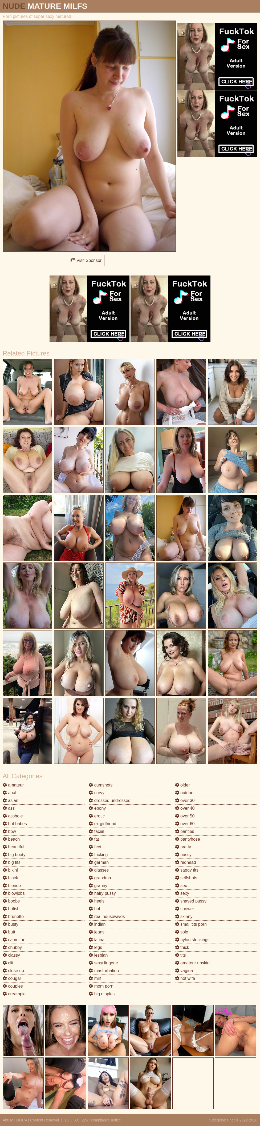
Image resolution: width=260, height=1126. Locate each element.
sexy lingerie (103, 963)
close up (13, 970)
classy (11, 955)
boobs (11, 901)
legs (95, 947)
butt (9, 932)
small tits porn (191, 924)
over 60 (185, 823)
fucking (98, 854)
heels (96, 901)
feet (95, 847)
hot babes (15, 823)
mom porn (101, 986)
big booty (14, 854)
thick (182, 947)
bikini (10, 870)
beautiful (13, 847)
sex (181, 885)
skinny (184, 916)
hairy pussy (102, 893)
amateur (13, 785)
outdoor (185, 792)
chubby (12, 947)
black (10, 878)
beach (11, 839)
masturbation (104, 970)
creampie (14, 994)
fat (94, 839)
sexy (182, 893)
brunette (13, 916)
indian (97, 924)
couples (13, 986)
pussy (183, 854)
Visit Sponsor (86, 260)
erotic (97, 816)
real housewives (107, 916)
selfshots (186, 878)
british (11, 909)
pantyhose (187, 839)
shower (184, 909)
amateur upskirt (192, 963)
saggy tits (186, 870)
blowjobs (14, 893)
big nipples (102, 994)
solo (181, 932)
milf (95, 978)
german (99, 862)
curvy (96, 792)
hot (94, 909)
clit (8, 963)
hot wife (185, 978)
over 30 (185, 800)
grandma (100, 878)
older (182, 785)
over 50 (185, 816)
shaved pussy (190, 901)
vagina (184, 970)
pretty (183, 847)
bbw (9, 831)
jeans (96, 932)
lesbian (98, 955)
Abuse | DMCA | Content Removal (31, 1120)
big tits (12, 862)
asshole (13, 816)
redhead (185, 862)
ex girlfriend (102, 823)
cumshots (100, 785)
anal (9, 792)
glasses (99, 870)
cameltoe (14, 939)
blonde (12, 885)
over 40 (185, 808)
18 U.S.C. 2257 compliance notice (92, 1120)
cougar (12, 978)
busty (10, 924)
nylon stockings (192, 939)
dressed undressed (110, 800)
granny (98, 885)
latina (96, 939)
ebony (97, 808)
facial (96, 831)
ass (9, 808)
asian (10, 800)
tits (180, 955)
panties (184, 831)
